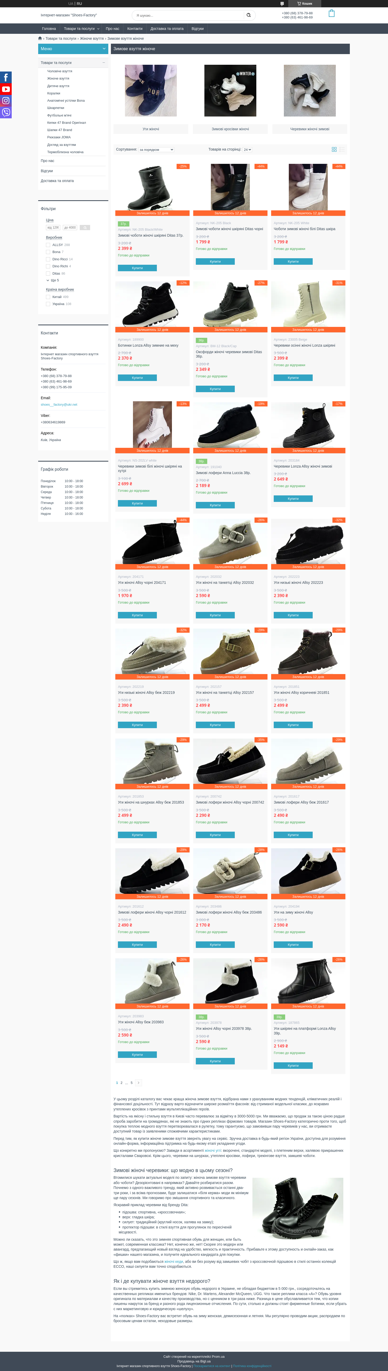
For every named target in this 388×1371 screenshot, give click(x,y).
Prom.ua (218, 1357)
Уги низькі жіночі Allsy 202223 (298, 582)
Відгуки (198, 29)
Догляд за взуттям (61, 145)
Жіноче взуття (92, 38)
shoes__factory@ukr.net (59, 404)
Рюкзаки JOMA (59, 137)
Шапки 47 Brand (59, 130)
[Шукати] (248, 15)
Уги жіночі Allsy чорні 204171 (142, 582)
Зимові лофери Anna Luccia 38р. (223, 473)
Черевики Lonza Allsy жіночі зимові (303, 466)
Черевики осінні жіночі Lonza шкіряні (304, 345)
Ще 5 (55, 280)
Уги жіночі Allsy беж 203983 (141, 1022)
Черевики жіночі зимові (310, 126)
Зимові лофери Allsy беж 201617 (301, 802)
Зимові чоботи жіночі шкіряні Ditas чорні (229, 229)
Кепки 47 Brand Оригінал (66, 123)
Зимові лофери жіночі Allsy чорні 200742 (230, 802)
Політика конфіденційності (252, 1366)
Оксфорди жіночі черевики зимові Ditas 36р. (229, 354)
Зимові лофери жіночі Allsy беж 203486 (229, 912)
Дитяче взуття (58, 86)
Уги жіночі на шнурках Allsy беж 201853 (151, 802)
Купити (137, 268)
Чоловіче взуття (59, 71)
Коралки (53, 93)
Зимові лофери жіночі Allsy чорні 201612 (152, 912)
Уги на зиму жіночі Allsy (293, 912)
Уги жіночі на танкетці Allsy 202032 (225, 582)
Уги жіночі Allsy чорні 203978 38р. (224, 1028)
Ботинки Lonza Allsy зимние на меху (148, 345)
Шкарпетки (55, 108)
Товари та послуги (79, 29)
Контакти (134, 29)
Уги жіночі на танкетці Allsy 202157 (225, 692)
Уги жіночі (150, 126)
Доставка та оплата (167, 29)
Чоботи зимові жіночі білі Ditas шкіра (304, 229)
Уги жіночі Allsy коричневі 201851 (301, 692)
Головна (49, 29)
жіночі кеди (173, 1261)
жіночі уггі (213, 1150)
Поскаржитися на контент (211, 1366)
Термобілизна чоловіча (65, 152)
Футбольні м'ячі (59, 115)
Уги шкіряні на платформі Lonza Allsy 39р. (305, 1030)
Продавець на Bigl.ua (194, 1361)
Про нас (112, 29)
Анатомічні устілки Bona (66, 100)
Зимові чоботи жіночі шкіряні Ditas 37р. (150, 235)
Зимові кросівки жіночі (230, 126)
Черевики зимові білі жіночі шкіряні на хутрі (150, 468)
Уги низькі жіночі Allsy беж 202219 (146, 692)
